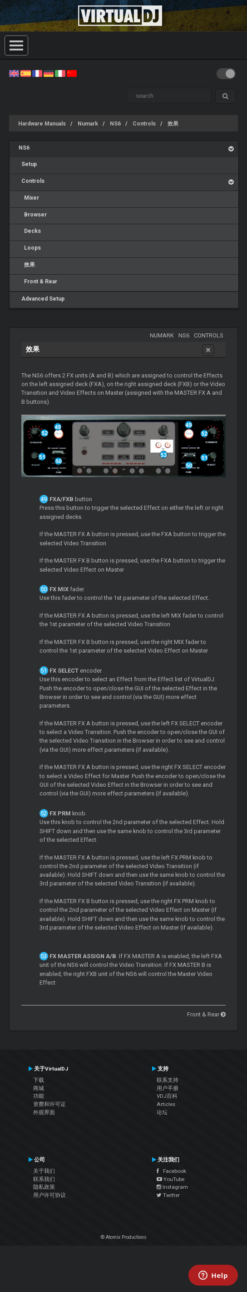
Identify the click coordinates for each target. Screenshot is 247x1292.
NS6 (115, 124)
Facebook (171, 1171)
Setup (28, 164)
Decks (30, 231)
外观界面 (44, 1112)
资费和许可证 (49, 1104)
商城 (38, 1088)
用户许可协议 (49, 1195)
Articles (166, 1104)
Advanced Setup (41, 299)
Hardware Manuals (42, 124)
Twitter (168, 1195)
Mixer (29, 198)
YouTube (170, 1179)
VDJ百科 (167, 1096)
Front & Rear (38, 281)
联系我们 (44, 1179)
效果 (173, 124)
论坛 (162, 1112)
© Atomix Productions (124, 1237)
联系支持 (167, 1080)
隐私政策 (44, 1187)
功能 (38, 1096)
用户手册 (167, 1088)
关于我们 (44, 1171)
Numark (88, 124)
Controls (144, 124)
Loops (30, 248)
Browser (33, 214)
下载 (38, 1080)
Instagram (172, 1187)
